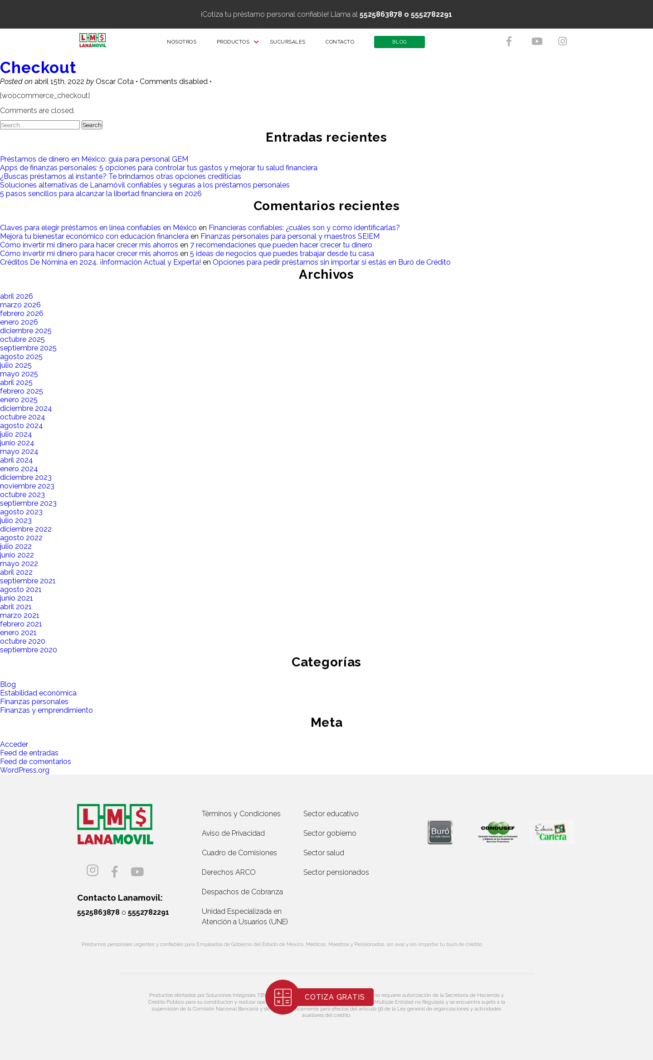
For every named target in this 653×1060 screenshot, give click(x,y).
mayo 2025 (19, 374)
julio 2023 (16, 520)
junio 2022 (17, 555)
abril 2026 (16, 296)
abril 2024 (16, 460)
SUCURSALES (293, 45)
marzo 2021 (19, 615)
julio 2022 (16, 546)
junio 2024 (17, 443)
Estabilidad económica (38, 693)
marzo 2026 (20, 305)
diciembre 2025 (26, 330)
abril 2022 (16, 572)
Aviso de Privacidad (233, 833)
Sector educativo (331, 813)
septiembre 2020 (28, 650)
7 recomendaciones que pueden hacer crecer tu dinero (281, 245)
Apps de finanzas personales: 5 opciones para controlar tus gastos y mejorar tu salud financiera (158, 167)
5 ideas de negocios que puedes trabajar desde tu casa (282, 253)
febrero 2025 (21, 391)
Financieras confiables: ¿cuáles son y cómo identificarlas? (304, 227)
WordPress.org (24, 770)
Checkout (38, 67)
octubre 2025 (22, 339)
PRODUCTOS (238, 45)
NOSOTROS (187, 45)
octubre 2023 (22, 494)
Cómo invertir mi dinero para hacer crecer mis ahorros (89, 245)
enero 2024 (19, 468)
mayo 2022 (19, 563)
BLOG (405, 45)
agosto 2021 (21, 589)
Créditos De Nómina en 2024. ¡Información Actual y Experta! (100, 262)
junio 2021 (16, 598)
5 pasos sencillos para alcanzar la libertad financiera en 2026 (101, 193)
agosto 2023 (21, 512)
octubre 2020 (22, 641)
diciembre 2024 (26, 408)
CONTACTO (345, 45)
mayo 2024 (19, 451)
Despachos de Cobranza (242, 891)
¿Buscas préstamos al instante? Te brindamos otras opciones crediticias (120, 176)
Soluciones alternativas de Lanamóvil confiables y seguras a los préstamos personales (145, 185)
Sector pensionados (336, 872)
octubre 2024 (22, 417)
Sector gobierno (329, 833)
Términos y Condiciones (241, 813)
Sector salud (323, 852)
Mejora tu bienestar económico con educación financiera (94, 236)
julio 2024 (16, 434)
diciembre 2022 (26, 529)
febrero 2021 (21, 624)
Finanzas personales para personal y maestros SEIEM (290, 236)
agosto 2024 (21, 425)
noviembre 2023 (27, 486)
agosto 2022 (21, 537)
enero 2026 (19, 322)
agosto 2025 (21, 356)
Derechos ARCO (229, 872)
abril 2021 (16, 606)
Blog (8, 684)
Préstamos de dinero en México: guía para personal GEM (94, 159)
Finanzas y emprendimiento (46, 710)
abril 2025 (16, 382)
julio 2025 (16, 365)
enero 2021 (18, 632)
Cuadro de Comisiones (239, 852)
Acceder (14, 744)
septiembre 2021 (28, 581)
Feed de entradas (29, 753)
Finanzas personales (34, 701)
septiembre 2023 (28, 503)
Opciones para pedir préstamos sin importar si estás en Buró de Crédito (332, 262)
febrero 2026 (22, 313)
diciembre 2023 (26, 477)
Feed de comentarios (35, 761)
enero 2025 (19, 399)
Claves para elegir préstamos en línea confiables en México (98, 227)
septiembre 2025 (28, 348)
